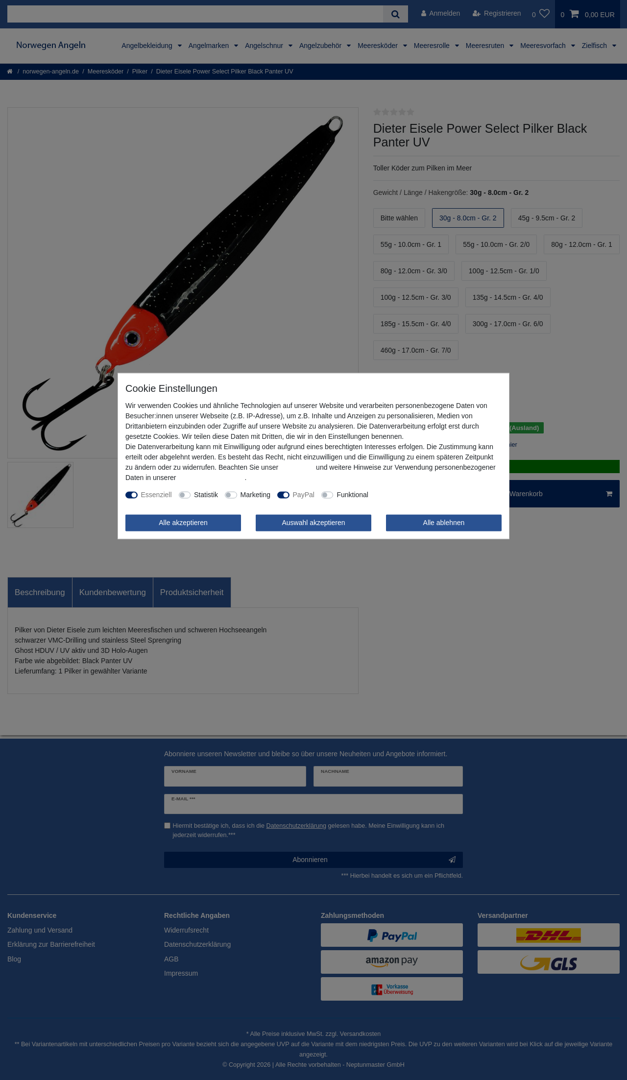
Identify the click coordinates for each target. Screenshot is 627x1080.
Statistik (206, 495)
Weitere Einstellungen (408, 495)
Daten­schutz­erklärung (211, 477)
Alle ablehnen (444, 523)
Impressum (297, 467)
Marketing (255, 495)
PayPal (303, 495)
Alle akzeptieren (183, 523)
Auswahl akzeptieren (313, 523)
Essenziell (156, 495)
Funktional (352, 495)
